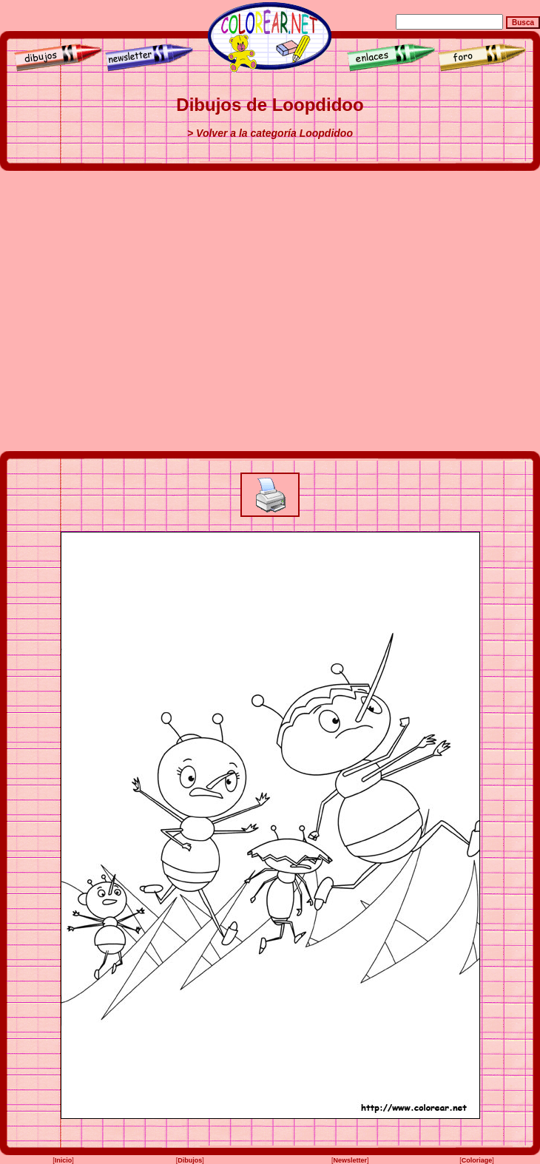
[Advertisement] (138, 311)
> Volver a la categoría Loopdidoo (270, 133)
